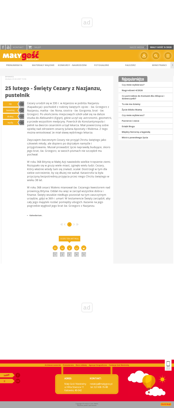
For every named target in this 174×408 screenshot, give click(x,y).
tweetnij (10, 110)
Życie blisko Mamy (132, 109)
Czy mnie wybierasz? (133, 84)
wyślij (10, 122)
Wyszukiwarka (156, 55)
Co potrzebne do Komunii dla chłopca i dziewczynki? (143, 97)
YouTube (8, 47)
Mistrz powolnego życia (135, 137)
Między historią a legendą (136, 132)
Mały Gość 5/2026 (161, 47)
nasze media (137, 47)
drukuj (10, 116)
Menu (168, 55)
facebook (2, 47)
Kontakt (18, 47)
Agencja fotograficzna (98, 365)
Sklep (37, 47)
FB (10, 104)
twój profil (144, 55)
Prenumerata (68, 365)
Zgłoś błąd (166, 404)
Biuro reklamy (81, 365)
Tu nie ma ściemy (131, 104)
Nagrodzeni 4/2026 (132, 90)
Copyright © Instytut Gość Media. (87, 404)
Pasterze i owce (130, 120)
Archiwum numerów (53, 365)
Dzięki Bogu (128, 126)
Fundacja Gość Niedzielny (119, 365)
